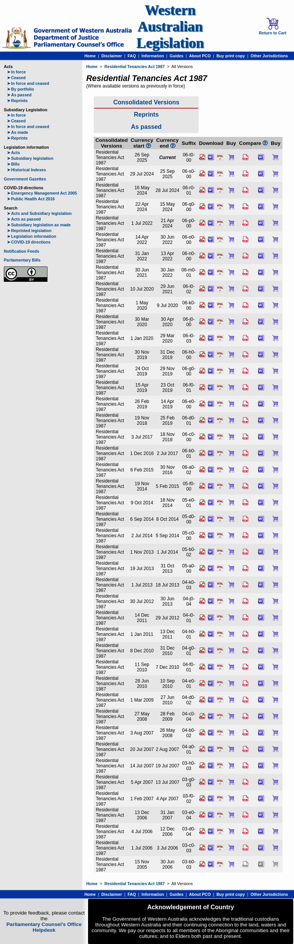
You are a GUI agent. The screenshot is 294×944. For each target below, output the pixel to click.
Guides (176, 56)
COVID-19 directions (29, 242)
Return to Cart (272, 26)
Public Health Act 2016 (31, 199)
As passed (19, 95)
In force (16, 72)
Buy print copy (230, 56)
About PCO (200, 56)
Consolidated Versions (146, 102)
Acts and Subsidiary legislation (39, 213)
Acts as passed (24, 219)
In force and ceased (28, 83)
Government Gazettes (25, 179)
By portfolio (20, 89)
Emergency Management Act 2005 (42, 193)
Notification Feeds (21, 251)
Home (90, 56)
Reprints (17, 100)
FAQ (131, 56)
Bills (13, 164)
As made (17, 132)
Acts (13, 152)
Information (153, 56)
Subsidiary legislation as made (39, 225)
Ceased (16, 77)
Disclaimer (111, 56)
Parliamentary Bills (22, 260)
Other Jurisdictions (269, 56)
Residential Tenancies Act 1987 (135, 66)
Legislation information (31, 236)
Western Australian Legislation (170, 26)
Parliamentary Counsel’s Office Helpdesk (44, 927)
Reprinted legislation (29, 230)
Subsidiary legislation (30, 158)
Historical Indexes (26, 169)
